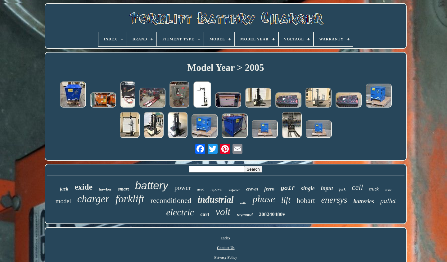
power (182, 187)
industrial (216, 200)
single (308, 188)
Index (225, 238)
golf (288, 188)
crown (252, 188)
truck (374, 189)
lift (286, 200)
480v (388, 190)
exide (83, 186)
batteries (364, 201)
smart (123, 188)
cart (204, 214)
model (63, 201)
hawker (105, 189)
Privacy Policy (225, 257)
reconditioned (171, 200)
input (327, 188)
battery (151, 185)
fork (342, 189)
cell (357, 187)
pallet (388, 201)
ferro (269, 188)
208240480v (272, 214)
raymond (244, 215)
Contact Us (226, 248)
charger (93, 199)
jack (64, 188)
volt (222, 211)
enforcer (234, 190)
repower (216, 189)
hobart (306, 201)
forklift (129, 199)
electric (180, 212)
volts (243, 203)
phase (263, 199)
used (200, 189)
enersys (334, 200)
